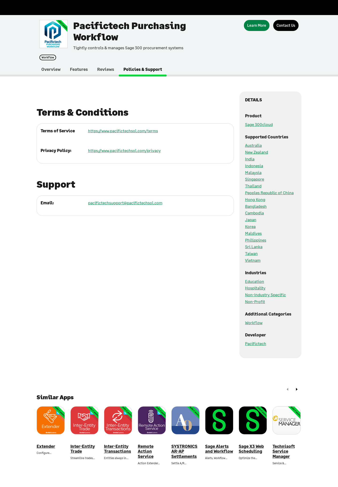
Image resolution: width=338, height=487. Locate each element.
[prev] (287, 390)
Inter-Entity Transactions (117, 449)
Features (79, 69)
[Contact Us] (286, 25)
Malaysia (253, 172)
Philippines (255, 240)
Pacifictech (255, 343)
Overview (51, 69)
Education (254, 281)
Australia (253, 145)
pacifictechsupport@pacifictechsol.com (125, 202)
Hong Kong (255, 199)
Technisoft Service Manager (284, 451)
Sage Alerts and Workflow (219, 449)
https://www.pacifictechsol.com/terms (123, 130)
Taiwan (251, 253)
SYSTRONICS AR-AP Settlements (184, 451)
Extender (46, 446)
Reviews (105, 69)
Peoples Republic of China (269, 192)
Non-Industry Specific (265, 294)
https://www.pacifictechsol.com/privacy (124, 150)
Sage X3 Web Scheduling (251, 449)
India (249, 158)
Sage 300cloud (259, 124)
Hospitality (255, 287)
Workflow (48, 57)
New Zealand (256, 152)
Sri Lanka (253, 246)
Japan (250, 219)
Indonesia (254, 165)
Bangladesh (256, 206)
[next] (296, 390)
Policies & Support (142, 69)
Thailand (253, 185)
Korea (250, 226)
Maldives (253, 233)
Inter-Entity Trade (82, 449)
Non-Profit (255, 301)
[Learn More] (256, 25)
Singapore (254, 179)
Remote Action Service (146, 451)
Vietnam (253, 260)
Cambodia (254, 212)
